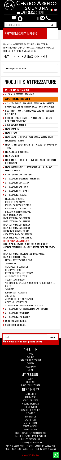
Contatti (30, 369)
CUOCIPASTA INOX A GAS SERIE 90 (17, 234)
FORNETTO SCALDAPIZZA (15, 202)
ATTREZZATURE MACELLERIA (17, 182)
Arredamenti (30, 397)
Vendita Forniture (30, 426)
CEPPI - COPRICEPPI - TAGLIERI (18, 174)
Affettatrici (31, 393)
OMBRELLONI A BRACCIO (15, 324)
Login (30, 378)
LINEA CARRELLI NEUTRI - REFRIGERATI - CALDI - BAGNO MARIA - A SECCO (28, 169)
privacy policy (35, 341)
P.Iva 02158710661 (48, 445)
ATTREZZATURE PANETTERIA (17, 312)
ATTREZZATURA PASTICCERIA (17, 316)
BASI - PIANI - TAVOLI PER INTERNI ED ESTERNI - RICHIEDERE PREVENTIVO (30, 112)
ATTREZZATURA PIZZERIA (24, 44)
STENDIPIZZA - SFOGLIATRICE (16, 266)
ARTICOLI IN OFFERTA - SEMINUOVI (19, 94)
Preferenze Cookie (33, 445)
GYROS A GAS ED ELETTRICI (16, 302)
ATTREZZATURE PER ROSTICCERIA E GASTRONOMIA (26, 308)
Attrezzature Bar (30, 400)
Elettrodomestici (30, 406)
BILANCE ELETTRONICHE (14, 198)
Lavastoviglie (30, 419)
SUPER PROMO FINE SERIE (17, 98)
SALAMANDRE (10, 263)
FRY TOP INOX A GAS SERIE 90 (16, 240)
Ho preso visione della (23, 341)
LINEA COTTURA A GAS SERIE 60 (16, 218)
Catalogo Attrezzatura (30, 360)
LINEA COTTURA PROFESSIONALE (18, 211)
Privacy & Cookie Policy (15, 445)
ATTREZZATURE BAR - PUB (16, 186)
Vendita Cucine (30, 423)
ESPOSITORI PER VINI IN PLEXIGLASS (19, 273)
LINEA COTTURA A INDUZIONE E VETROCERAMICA (23, 253)
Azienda (30, 356)
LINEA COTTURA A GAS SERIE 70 (16, 224)
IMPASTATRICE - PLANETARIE (16, 292)
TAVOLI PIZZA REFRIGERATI (15, 279)
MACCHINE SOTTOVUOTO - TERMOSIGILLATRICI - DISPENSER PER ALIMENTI (30, 161)
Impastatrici (30, 416)
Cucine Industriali (30, 403)
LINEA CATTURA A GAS (26, 47)
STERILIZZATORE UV (13, 269)
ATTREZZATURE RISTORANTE (17, 190)
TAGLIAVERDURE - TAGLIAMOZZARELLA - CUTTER (24, 305)
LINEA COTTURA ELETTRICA (14, 257)
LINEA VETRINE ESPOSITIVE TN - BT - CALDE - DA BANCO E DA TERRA (31, 146)
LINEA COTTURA (12, 129)
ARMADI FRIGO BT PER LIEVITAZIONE (19, 299)
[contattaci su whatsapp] (56, 454)
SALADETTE (9, 289)
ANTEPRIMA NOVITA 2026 (17, 89)
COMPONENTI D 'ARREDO (15, 125)
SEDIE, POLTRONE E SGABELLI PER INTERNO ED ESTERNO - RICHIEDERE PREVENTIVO (29, 119)
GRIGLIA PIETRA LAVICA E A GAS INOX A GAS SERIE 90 (25, 244)
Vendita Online (30, 429)
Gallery (30, 363)
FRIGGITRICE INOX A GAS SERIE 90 (17, 237)
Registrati (30, 382)
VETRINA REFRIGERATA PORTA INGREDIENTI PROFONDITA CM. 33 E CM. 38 (31, 284)
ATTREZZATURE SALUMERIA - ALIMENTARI (22, 178)
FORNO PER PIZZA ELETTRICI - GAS (18, 208)
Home (30, 353)
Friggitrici (30, 413)
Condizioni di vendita (30, 385)
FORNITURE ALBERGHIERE (16, 320)
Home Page (7, 44)
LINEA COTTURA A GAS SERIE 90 (16, 227)
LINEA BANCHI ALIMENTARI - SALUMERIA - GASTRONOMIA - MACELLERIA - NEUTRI (29, 139)
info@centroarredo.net (33, 442)
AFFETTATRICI (10, 295)
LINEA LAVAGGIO (12, 155)
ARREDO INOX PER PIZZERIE (16, 276)
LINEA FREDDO (11, 133)
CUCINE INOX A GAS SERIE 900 (16, 231)
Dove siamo (31, 366)
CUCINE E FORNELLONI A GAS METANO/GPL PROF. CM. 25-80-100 (29, 248)
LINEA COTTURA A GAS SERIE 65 (16, 221)
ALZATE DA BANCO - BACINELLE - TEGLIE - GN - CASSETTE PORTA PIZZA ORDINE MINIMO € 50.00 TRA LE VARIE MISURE (30, 105)
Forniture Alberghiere (30, 410)
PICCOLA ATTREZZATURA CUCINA (18, 260)
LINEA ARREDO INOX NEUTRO (17, 151)
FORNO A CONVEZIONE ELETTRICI (18, 205)
